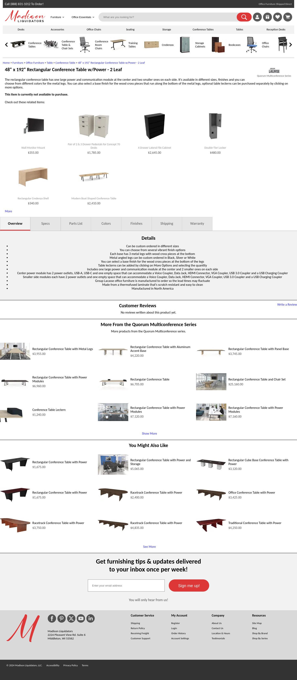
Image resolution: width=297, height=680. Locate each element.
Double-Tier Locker (215, 147)
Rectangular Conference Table (149, 379)
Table (50, 62)
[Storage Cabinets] (185, 52)
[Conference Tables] (18, 52)
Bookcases (235, 45)
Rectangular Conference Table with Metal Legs (62, 349)
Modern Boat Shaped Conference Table (93, 198)
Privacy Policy (70, 665)
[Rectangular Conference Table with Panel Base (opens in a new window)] (211, 359)
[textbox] (126, 585)
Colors (106, 223)
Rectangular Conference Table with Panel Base (258, 349)
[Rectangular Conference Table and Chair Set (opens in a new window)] (211, 389)
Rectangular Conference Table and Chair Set (257, 379)
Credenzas (168, 45)
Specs (45, 223)
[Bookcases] (218, 52)
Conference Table (65, 62)
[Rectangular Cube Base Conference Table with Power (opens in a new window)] (211, 469)
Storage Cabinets (200, 44)
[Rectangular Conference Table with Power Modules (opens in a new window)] (15, 389)
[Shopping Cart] (287, 17)
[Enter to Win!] (267, 20)
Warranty (197, 223)
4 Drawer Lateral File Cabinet (154, 147)
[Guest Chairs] (285, 52)
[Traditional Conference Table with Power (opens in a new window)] (211, 531)
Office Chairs (94, 29)
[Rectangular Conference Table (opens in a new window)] (113, 389)
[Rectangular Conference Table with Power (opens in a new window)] (15, 470)
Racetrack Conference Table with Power (156, 492)
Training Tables (133, 44)
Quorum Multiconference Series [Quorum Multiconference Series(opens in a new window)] (274, 75)
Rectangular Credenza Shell (33, 198)
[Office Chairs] (252, 52)
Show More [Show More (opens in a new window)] (149, 433)
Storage (166, 29)
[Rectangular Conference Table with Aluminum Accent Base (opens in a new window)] (113, 356)
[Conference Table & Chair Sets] (51, 52)
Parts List (76, 223)
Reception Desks (276, 29)
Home (6, 62)
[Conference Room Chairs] (85, 52)
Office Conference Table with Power (251, 492)
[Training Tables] (118, 52)
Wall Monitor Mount (33, 147)
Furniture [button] (57, 17)
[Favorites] (277, 20)
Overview (15, 223)
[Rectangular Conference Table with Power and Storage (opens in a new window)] (113, 474)
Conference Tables (203, 29)
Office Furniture (35, 62)
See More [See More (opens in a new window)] (149, 547)
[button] (244, 17)
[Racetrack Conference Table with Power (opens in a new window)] (113, 501)
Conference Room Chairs (101, 45)
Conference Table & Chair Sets (68, 45)
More (8, 211)
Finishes (136, 223)
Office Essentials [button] (83, 17)
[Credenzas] (151, 52)
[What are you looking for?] (170, 17)
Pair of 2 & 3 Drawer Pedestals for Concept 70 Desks (94, 146)
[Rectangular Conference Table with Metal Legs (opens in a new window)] (15, 359)
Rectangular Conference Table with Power (59, 462)
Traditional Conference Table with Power (254, 523)
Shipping (166, 223)
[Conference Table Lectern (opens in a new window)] (15, 421)
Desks (21, 29)
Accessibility (52, 665)
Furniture (18, 62)
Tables (239, 29)
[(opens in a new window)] (274, 70)
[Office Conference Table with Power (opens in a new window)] (211, 500)
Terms (85, 665)
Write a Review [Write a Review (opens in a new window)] (287, 304)
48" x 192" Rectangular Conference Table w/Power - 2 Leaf (111, 62)
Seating (130, 29)
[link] (287, 17)
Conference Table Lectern (49, 410)
